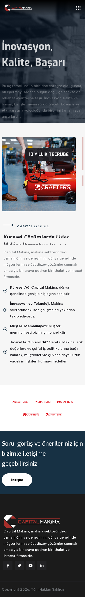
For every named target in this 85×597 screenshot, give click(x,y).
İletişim (17, 480)
